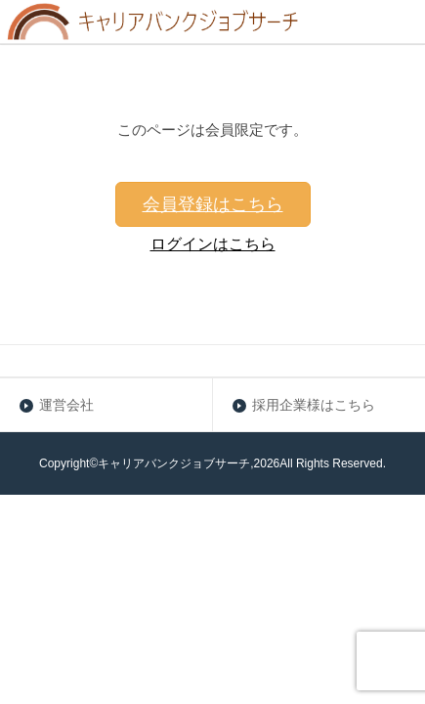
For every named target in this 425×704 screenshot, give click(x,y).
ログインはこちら (213, 244)
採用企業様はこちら (313, 405)
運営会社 (66, 405)
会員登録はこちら (213, 204)
